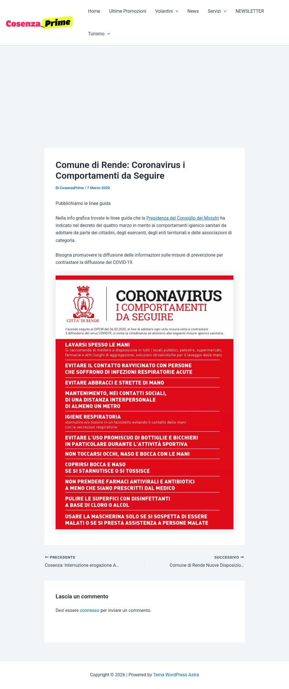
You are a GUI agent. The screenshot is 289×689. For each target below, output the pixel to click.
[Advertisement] (144, 87)
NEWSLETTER (250, 11)
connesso (89, 610)
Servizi (217, 11)
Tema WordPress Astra (176, 674)
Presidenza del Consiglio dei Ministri (182, 218)
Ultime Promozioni (127, 11)
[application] (175, 11)
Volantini (166, 11)
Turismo (99, 34)
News (193, 11)
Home (94, 11)
